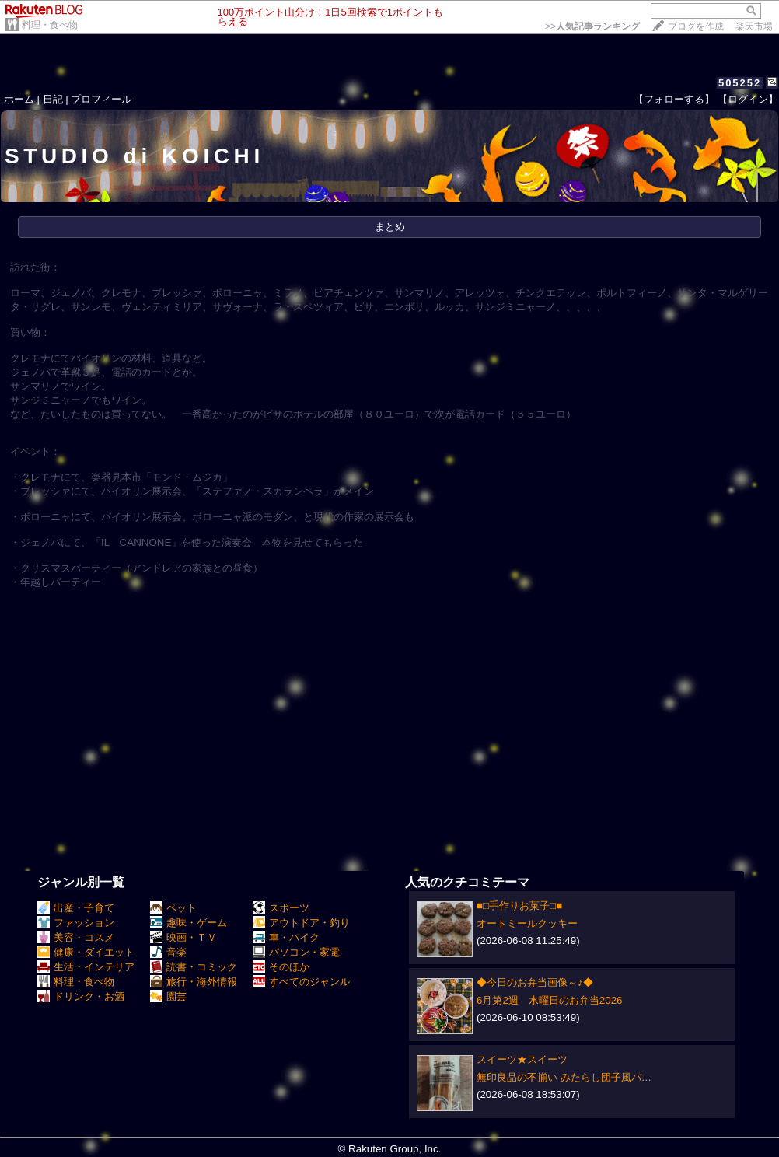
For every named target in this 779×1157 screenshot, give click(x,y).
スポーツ (281, 908)
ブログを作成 (696, 26)
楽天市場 (754, 26)
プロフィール (101, 99)
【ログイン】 (748, 99)
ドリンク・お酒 (80, 996)
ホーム (19, 99)
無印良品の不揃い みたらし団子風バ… (564, 1077)
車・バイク (286, 937)
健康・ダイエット (85, 952)
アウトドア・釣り (301, 922)
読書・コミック (193, 967)
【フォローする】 (674, 99)
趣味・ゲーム (188, 922)
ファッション (75, 922)
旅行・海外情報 (193, 981)
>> (592, 26)
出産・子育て (75, 908)
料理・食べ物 (50, 24)
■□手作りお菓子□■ (519, 905)
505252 (739, 83)
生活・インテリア (85, 967)
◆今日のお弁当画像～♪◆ (535, 982)
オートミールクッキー (527, 923)
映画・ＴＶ (183, 937)
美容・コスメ (75, 937)
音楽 (168, 952)
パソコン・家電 (296, 952)
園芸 (168, 996)
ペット (173, 908)
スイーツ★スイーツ (522, 1059)
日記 (53, 99)
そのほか (281, 967)
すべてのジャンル (301, 981)
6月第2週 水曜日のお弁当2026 (549, 1000)
